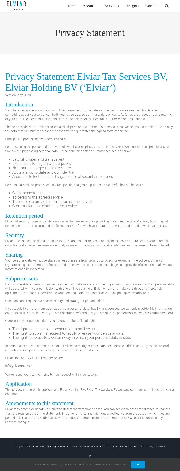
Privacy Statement (155, 446)
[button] (167, 5)
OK (138, 464)
